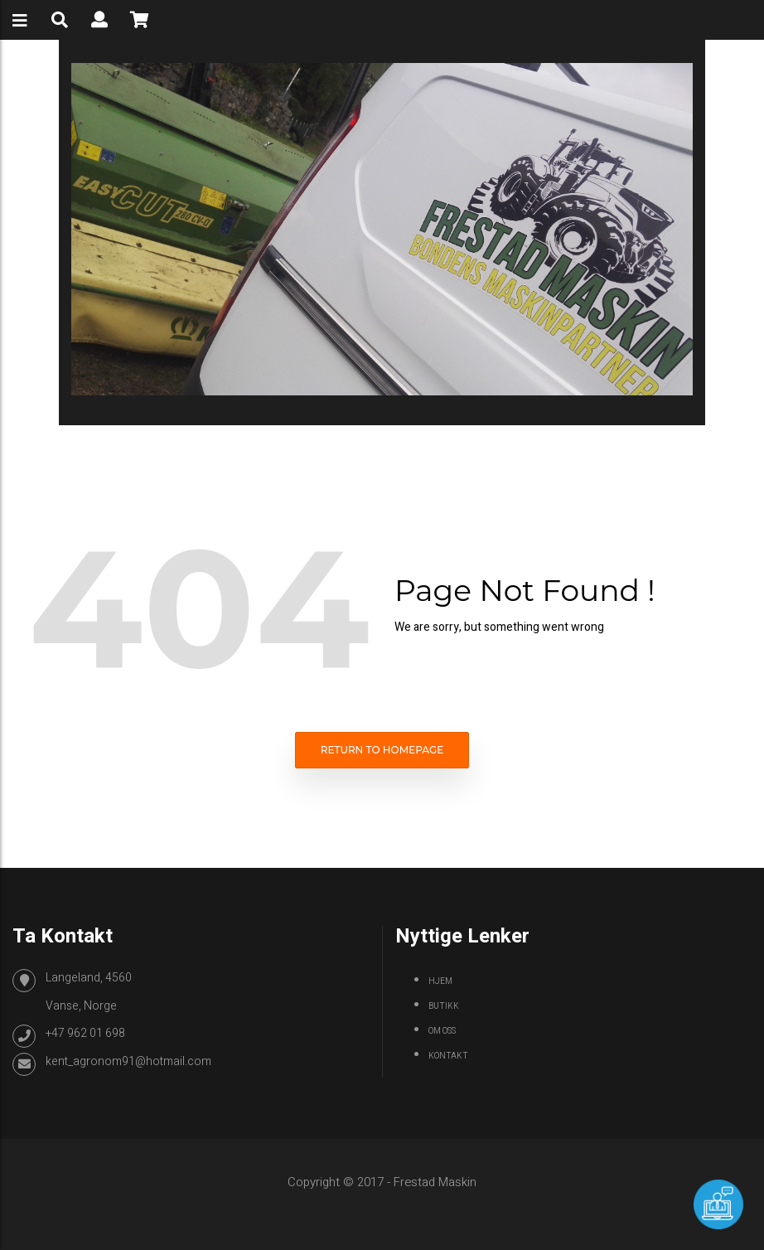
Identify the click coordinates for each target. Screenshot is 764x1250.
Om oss (442, 1031)
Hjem (440, 981)
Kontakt (448, 1056)
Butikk (443, 1006)
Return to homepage (382, 750)
